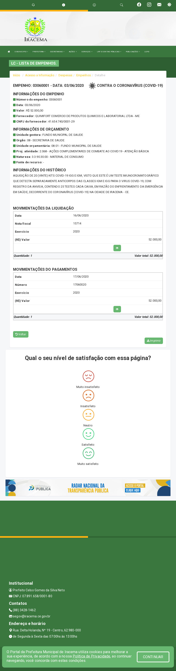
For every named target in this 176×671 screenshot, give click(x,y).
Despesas (65, 75)
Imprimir (154, 340)
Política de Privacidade (91, 656)
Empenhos (83, 75)
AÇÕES (73, 52)
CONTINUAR (153, 657)
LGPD (146, 52)
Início (16, 75)
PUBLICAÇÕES (133, 52)
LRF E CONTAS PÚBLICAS (109, 52)
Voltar (20, 334)
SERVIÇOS (86, 52)
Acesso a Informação (39, 75)
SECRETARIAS (57, 52)
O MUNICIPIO (21, 52)
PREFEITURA (39, 52)
